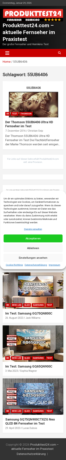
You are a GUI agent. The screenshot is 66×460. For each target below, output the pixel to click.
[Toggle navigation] (7, 53)
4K (7, 113)
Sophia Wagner (28, 370)
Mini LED (16, 305)
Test (14, 113)
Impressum (54, 265)
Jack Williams (33, 317)
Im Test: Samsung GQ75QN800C (28, 313)
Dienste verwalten (33, 229)
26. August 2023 (14, 317)
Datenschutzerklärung (36, 265)
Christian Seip (35, 130)
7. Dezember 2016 (15, 130)
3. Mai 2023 (11, 370)
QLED (27, 305)
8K (7, 305)
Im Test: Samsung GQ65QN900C (28, 366)
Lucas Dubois (30, 428)
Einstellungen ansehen (33, 257)
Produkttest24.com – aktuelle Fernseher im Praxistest (29, 32)
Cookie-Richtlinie (14, 265)
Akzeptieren (33, 238)
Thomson (26, 113)
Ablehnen (33, 248)
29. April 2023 (12, 428)
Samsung (38, 305)
